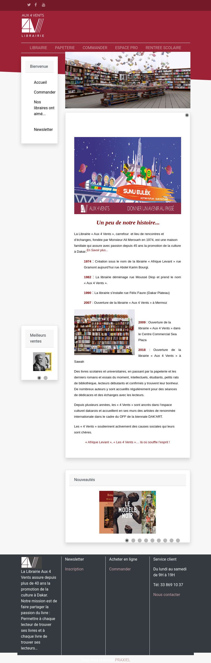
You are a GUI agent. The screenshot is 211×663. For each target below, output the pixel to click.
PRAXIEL (122, 660)
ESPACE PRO (126, 47)
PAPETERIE (65, 47)
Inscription (74, 569)
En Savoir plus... (97, 250)
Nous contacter (166, 594)
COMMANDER (95, 47)
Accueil (40, 82)
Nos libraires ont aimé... (44, 108)
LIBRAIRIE (38, 47)
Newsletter (43, 129)
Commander (45, 92)
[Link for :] (39, 361)
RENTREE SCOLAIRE (163, 47)
